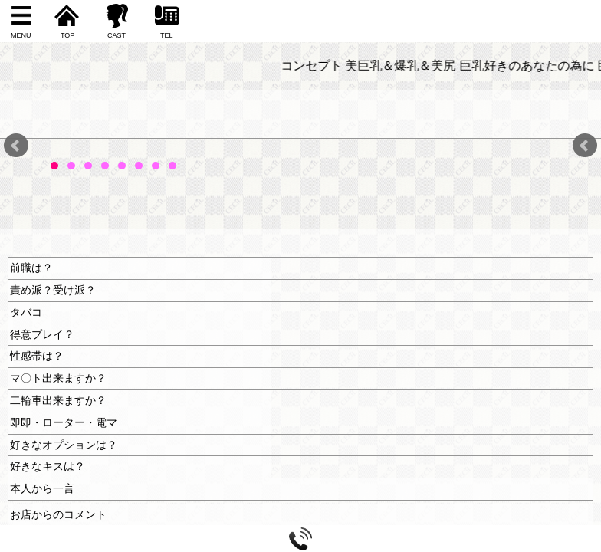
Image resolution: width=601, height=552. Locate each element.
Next (585, 145)
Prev (16, 145)
